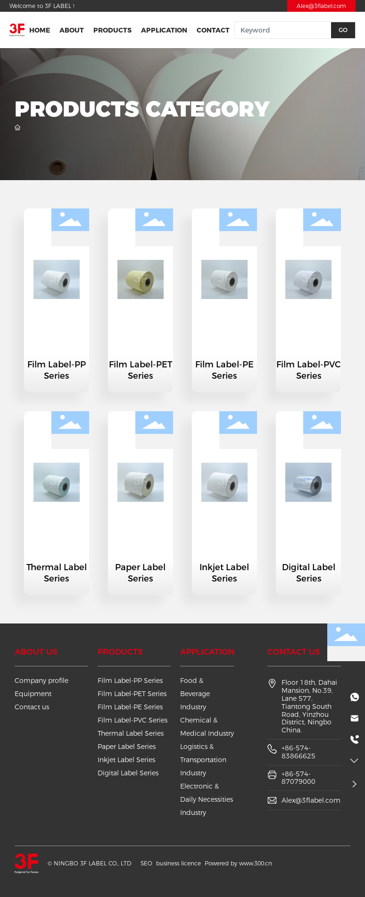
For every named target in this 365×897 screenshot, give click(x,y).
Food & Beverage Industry (195, 693)
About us (36, 651)
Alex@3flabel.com (321, 5)
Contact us (32, 707)
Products (120, 651)
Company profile (41, 680)
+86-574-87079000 (298, 778)
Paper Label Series (140, 572)
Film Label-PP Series (56, 370)
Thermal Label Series (56, 572)
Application (207, 651)
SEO (146, 863)
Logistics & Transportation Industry (203, 759)
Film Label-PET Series (140, 370)
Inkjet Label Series (224, 572)
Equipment (33, 693)
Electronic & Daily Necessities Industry (206, 799)
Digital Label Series (308, 572)
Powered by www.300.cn (238, 863)
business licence (178, 863)
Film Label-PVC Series (308, 370)
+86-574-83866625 (298, 752)
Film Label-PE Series (224, 370)
